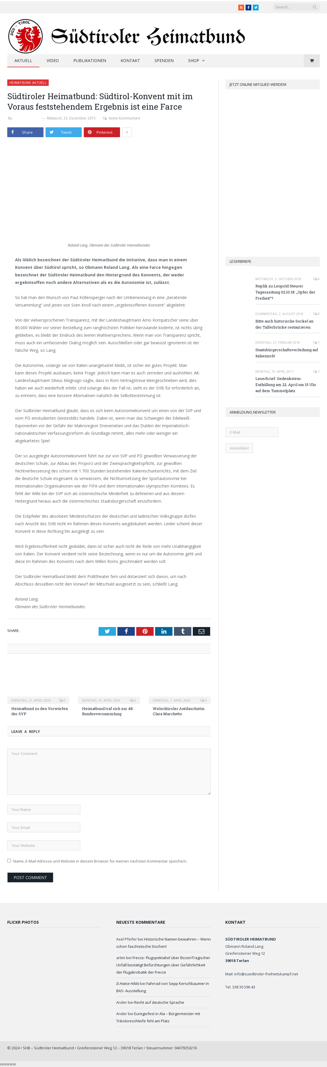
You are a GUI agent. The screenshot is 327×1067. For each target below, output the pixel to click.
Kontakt (130, 60)
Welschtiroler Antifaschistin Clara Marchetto (178, 711)
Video (53, 60)
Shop (193, 60)
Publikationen (89, 60)
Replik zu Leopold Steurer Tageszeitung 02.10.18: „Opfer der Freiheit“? (285, 292)
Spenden (164, 60)
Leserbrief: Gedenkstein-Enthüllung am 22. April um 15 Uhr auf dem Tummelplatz (285, 384)
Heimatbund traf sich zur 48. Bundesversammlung (108, 711)
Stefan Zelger (27, 118)
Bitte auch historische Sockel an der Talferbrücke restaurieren (284, 324)
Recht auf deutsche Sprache (159, 1002)
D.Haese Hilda (127, 983)
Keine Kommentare (121, 118)
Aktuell (23, 60)
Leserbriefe (240, 261)
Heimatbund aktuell (28, 82)
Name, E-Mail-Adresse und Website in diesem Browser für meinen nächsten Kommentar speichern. (100, 861)
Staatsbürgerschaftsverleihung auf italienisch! (286, 352)
